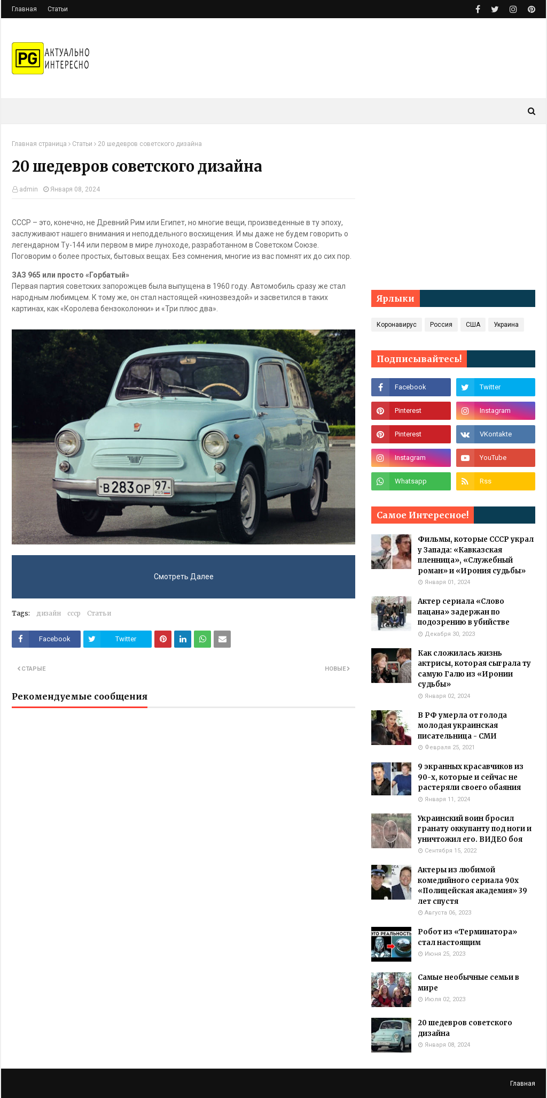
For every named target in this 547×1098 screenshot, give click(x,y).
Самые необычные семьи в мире (468, 983)
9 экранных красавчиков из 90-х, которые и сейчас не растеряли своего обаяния (470, 777)
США (473, 324)
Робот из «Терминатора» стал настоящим (467, 937)
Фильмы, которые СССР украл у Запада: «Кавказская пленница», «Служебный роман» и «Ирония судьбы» (476, 555)
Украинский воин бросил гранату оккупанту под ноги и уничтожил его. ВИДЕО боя (475, 829)
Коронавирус (397, 324)
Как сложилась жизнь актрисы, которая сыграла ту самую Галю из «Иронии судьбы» (474, 669)
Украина (506, 324)
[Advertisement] (453, 207)
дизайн (48, 613)
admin (28, 189)
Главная (24, 9)
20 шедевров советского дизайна (465, 1028)
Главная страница (39, 144)
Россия (441, 324)
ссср (74, 613)
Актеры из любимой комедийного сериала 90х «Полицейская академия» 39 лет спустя (472, 885)
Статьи (58, 9)
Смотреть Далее (184, 576)
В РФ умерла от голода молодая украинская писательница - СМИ (462, 726)
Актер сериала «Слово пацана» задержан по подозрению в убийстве (464, 612)
